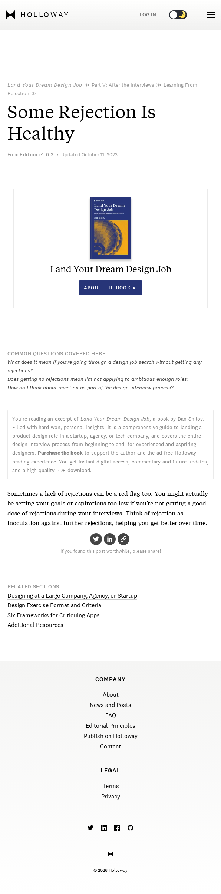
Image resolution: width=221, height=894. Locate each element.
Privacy (110, 796)
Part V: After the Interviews (123, 85)
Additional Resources (35, 625)
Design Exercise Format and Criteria (54, 605)
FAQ (110, 715)
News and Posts (110, 705)
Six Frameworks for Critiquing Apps (53, 615)
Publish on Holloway (111, 736)
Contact (110, 746)
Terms (110, 786)
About (111, 694)
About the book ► (111, 288)
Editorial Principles (110, 726)
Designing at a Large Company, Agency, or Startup (72, 595)
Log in (147, 14)
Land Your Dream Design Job (44, 85)
